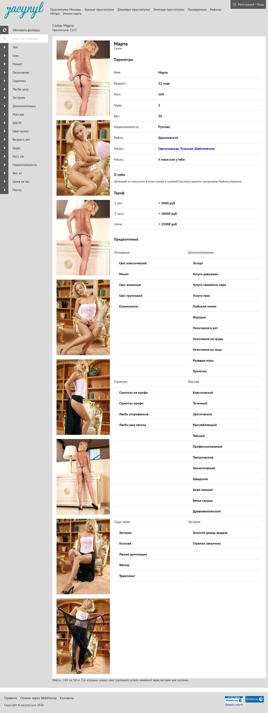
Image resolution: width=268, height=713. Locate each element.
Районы (215, 9)
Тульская (186, 148)
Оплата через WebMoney (38, 698)
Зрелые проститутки (99, 9)
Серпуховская (168, 148)
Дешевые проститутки (133, 9)
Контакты (67, 698)
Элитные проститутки (168, 9)
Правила (10, 698)
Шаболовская (205, 148)
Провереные (197, 9)
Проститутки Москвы (65, 9)
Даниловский (168, 138)
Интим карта (72, 13)
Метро (55, 13)
